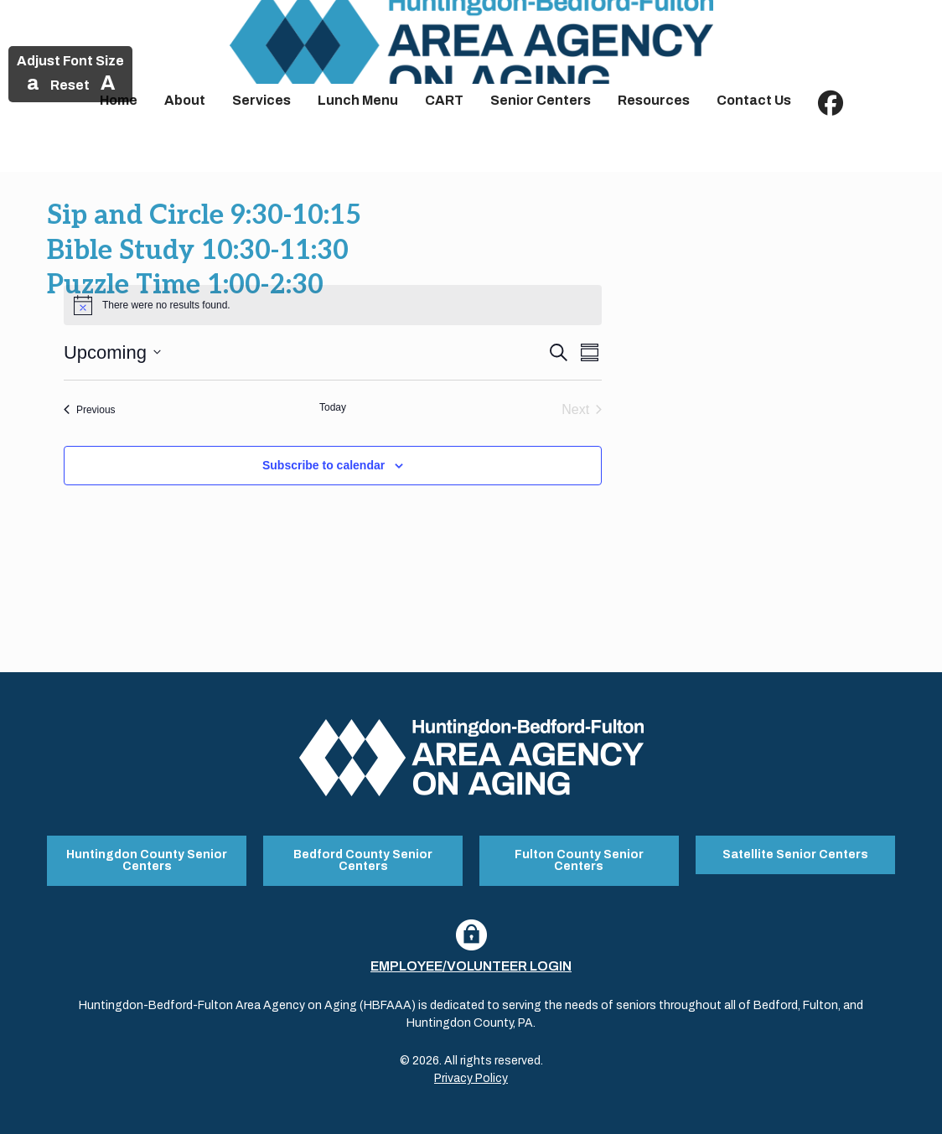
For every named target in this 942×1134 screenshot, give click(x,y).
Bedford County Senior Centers (362, 860)
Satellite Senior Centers (795, 854)
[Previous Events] (90, 410)
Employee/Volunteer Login (471, 966)
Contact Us (754, 100)
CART (444, 100)
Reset (70, 85)
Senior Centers (540, 100)
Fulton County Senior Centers (579, 860)
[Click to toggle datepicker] (112, 352)
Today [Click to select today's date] (332, 407)
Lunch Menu (358, 100)
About (184, 100)
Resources (654, 100)
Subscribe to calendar (323, 465)
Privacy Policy (471, 1078)
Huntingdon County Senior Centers (146, 860)
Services (261, 100)
